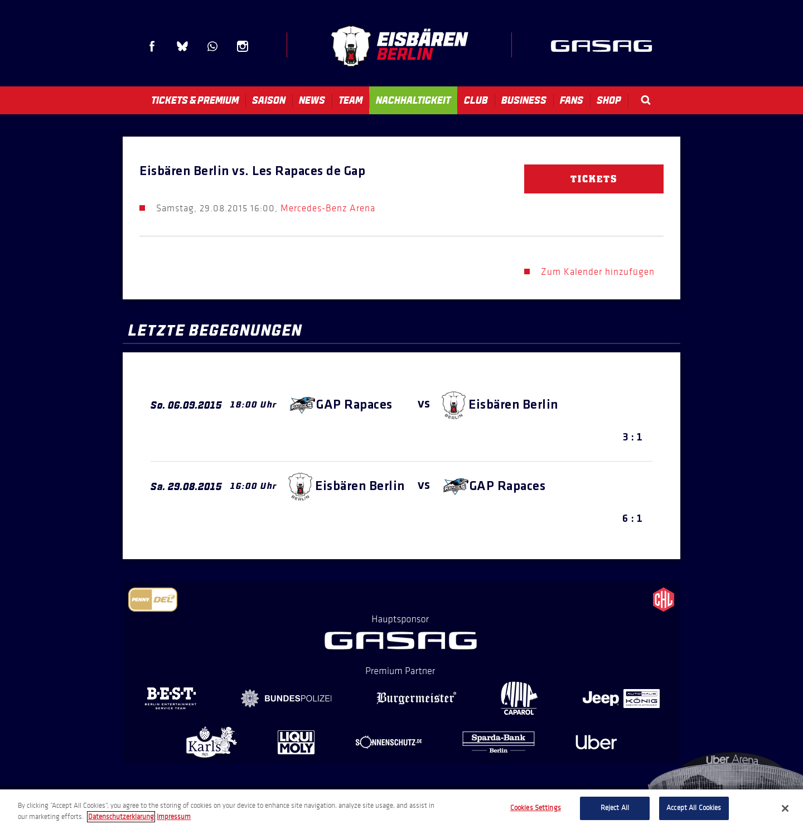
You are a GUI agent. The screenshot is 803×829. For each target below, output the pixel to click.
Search (645, 100)
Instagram (242, 46)
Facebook (152, 46)
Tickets (593, 179)
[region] (401, 809)
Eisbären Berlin (399, 46)
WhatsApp (212, 46)
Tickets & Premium (195, 100)
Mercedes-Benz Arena (327, 208)
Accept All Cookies (693, 807)
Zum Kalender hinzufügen (598, 272)
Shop (609, 100)
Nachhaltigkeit (413, 100)
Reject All (615, 807)
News (312, 100)
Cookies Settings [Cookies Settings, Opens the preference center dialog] (535, 807)
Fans (571, 100)
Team (350, 100)
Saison (269, 100)
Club (476, 100)
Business (523, 100)
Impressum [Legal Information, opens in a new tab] (174, 816)
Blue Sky (182, 46)
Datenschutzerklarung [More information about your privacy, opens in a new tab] (121, 816)
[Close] (785, 808)
